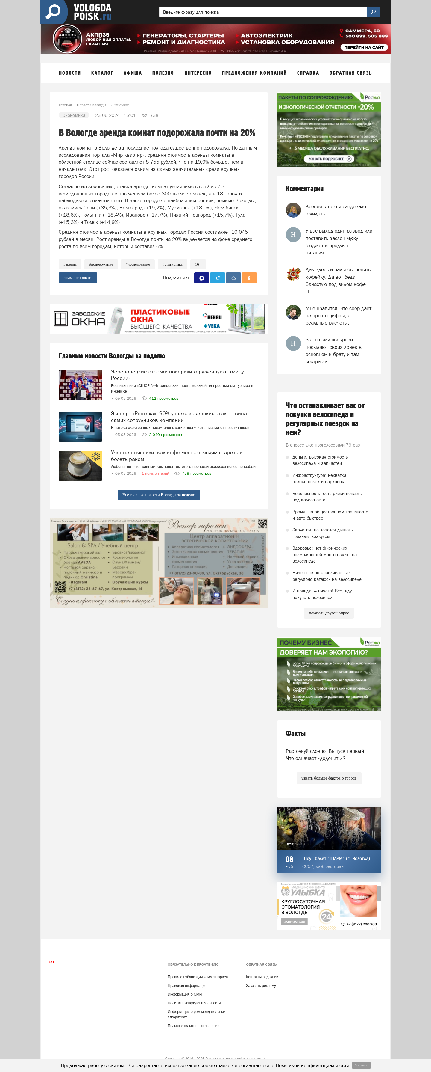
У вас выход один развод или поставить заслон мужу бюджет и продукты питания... (339, 242)
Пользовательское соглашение (193, 1026)
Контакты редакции (262, 977)
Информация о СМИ (185, 994)
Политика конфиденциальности (194, 1003)
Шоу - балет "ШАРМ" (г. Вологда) (336, 858)
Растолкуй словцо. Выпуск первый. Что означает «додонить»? (325, 754)
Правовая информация (187, 986)
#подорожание (101, 264)
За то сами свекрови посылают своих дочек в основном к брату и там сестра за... (334, 350)
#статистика (172, 264)
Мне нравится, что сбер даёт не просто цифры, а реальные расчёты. (338, 315)
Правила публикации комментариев (198, 977)
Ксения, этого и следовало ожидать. (336, 210)
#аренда (70, 264)
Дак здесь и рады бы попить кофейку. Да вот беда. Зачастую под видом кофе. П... (338, 280)
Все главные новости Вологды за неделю (158, 495)
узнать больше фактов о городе (328, 778)
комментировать (77, 277)
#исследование (138, 264)
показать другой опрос (329, 613)
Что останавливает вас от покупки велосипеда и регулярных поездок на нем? (325, 419)
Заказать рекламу (261, 986)
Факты (296, 733)
